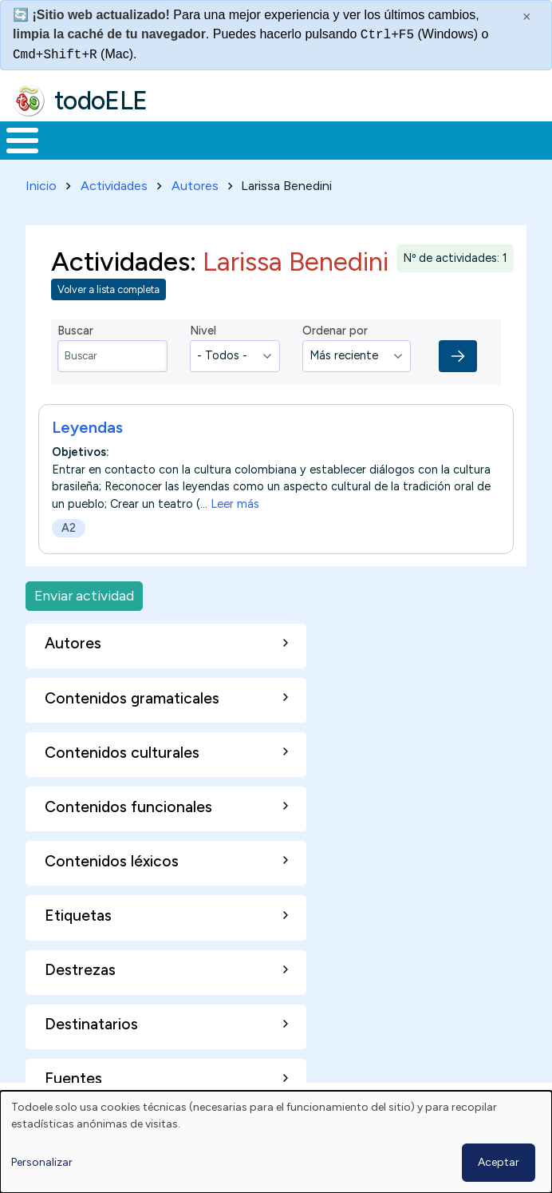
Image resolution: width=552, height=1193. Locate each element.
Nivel (203, 330)
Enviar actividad (84, 595)
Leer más (235, 503)
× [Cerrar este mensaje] (526, 17)
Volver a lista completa (108, 289)
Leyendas (87, 427)
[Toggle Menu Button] (22, 140)
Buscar (75, 330)
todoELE (101, 100)
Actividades (114, 185)
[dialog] (276, 1142)
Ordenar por (335, 330)
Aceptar (498, 1162)
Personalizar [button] (42, 1162)
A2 (68, 528)
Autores (195, 185)
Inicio (41, 185)
